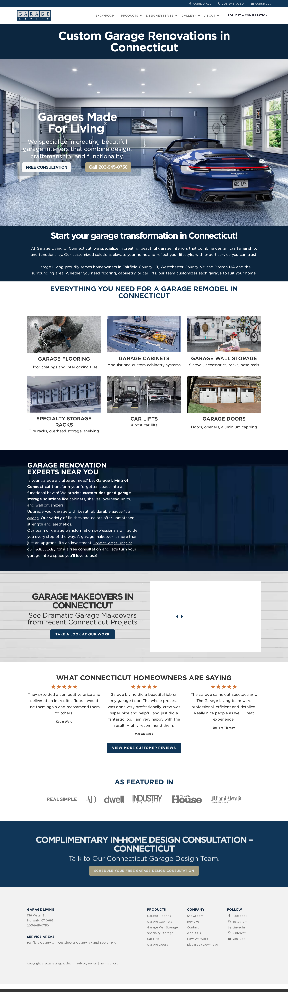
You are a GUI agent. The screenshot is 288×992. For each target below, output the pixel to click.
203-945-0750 (230, 3)
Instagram (239, 924)
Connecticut (199, 3)
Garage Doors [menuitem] (157, 947)
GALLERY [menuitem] (188, 15)
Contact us (260, 3)
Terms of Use (109, 966)
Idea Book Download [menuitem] (202, 947)
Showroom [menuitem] (195, 919)
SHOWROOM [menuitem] (105, 15)
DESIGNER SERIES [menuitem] (159, 15)
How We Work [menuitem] (197, 942)
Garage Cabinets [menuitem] (159, 924)
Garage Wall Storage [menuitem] (162, 930)
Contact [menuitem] (193, 930)
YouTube (238, 942)
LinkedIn (238, 930)
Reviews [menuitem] (193, 924)
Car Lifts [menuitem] (153, 942)
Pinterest (239, 936)
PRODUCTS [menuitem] (129, 15)
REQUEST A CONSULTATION (247, 15)
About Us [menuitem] (194, 936)
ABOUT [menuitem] (209, 15)
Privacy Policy (87, 966)
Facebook (239, 919)
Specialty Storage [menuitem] (160, 936)
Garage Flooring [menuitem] (159, 919)
